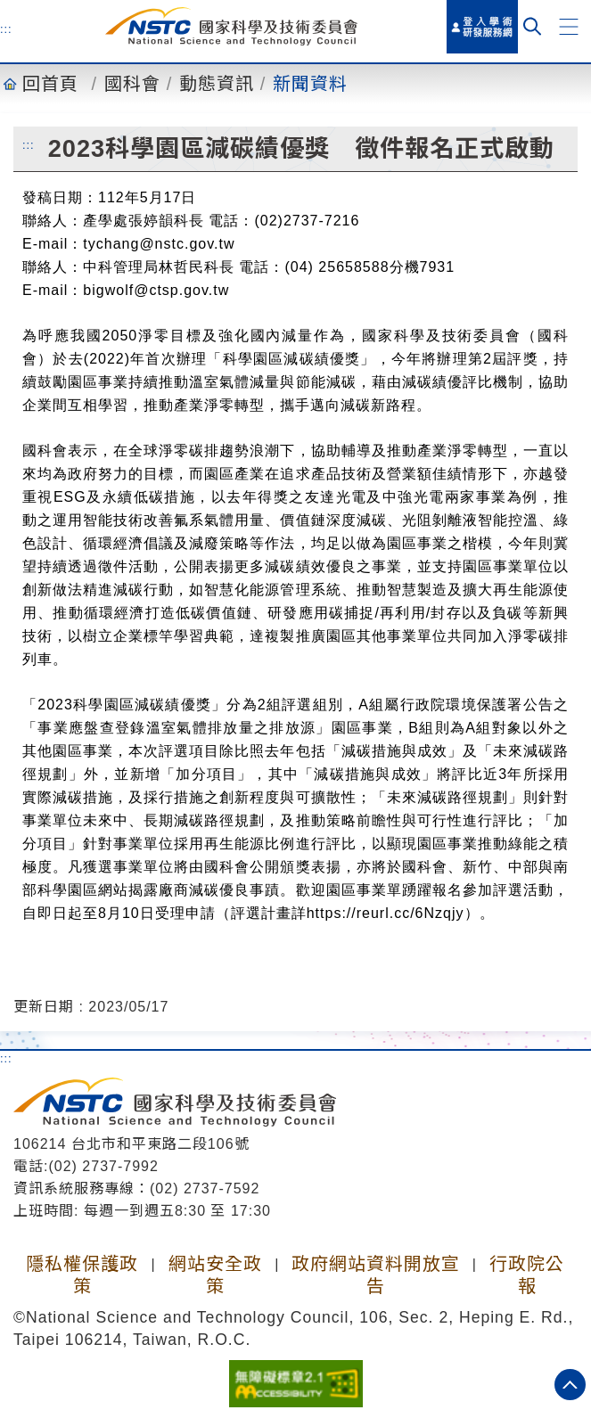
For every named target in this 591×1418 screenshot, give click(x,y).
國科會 (132, 84)
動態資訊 (216, 84)
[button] (568, 26)
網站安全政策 (215, 1275)
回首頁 (50, 84)
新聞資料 (310, 84)
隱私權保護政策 (82, 1275)
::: (6, 28)
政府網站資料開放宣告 (375, 1275)
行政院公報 (526, 1275)
